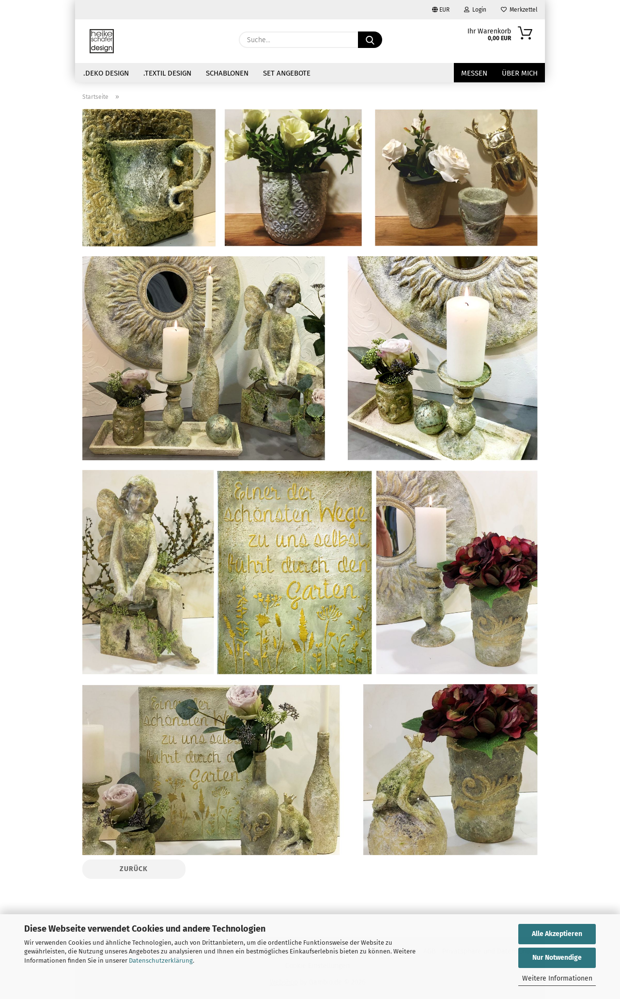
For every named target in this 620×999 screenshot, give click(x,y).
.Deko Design (106, 73)
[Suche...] (370, 39)
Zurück (134, 869)
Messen (474, 73)
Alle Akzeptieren (557, 934)
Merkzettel (519, 9)
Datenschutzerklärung (161, 960)
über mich (520, 73)
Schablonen (227, 73)
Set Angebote (286, 73)
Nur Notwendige (557, 957)
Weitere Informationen (557, 978)
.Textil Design (167, 73)
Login (475, 9)
